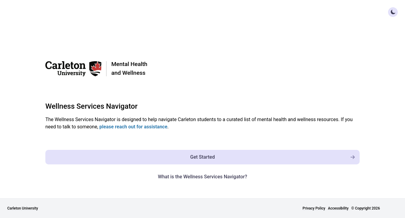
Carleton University (22, 208)
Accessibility (338, 208)
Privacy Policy (313, 208)
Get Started (275, 157)
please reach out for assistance (134, 127)
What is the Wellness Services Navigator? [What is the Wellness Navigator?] (202, 177)
